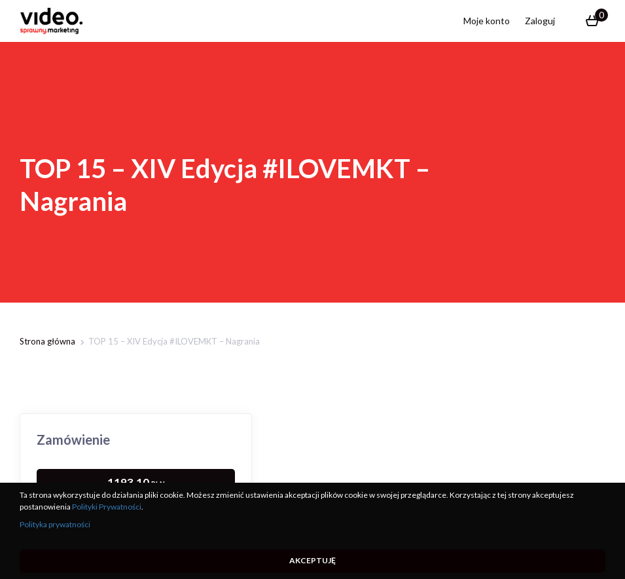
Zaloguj (540, 20)
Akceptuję (312, 560)
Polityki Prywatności (106, 507)
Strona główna (47, 341)
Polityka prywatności (55, 524)
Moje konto (486, 20)
